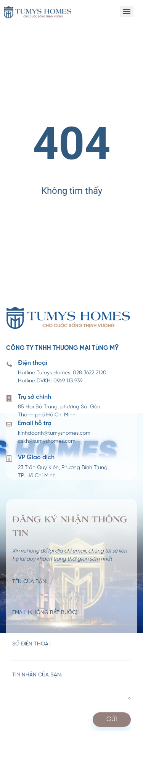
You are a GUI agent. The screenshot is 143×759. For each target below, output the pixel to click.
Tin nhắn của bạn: (71, 686)
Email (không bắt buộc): (71, 619)
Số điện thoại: (71, 651)
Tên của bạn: (71, 588)
